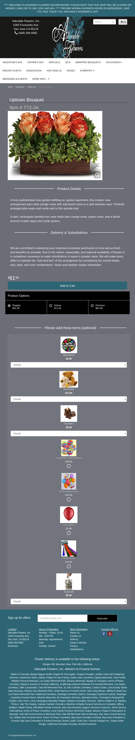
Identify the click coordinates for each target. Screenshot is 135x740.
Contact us (75, 636)
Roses (71, 70)
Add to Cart (67, 285)
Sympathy (86, 70)
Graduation (34, 70)
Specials (54, 62)
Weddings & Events (14, 79)
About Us (75, 632)
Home (10, 87)
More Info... (39, 79)
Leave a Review (78, 642)
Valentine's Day (12, 62)
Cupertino (102, 694)
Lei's (67, 62)
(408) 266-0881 (26, 33)
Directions (13, 646)
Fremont (24, 681)
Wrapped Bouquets (88, 62)
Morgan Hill (48, 664)
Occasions (113, 62)
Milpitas (15, 681)
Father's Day (35, 62)
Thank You (31, 87)
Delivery (74, 639)
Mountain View (63, 664)
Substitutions (76, 649)
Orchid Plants (11, 70)
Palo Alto (76, 664)
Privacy (74, 646)
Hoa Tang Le (54, 70)
